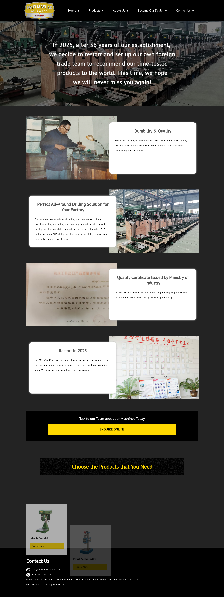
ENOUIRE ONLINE (112, 429)
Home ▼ (74, 10)
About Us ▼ (121, 10)
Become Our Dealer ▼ (153, 10)
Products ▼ (96, 10)
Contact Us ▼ (185, 10)
